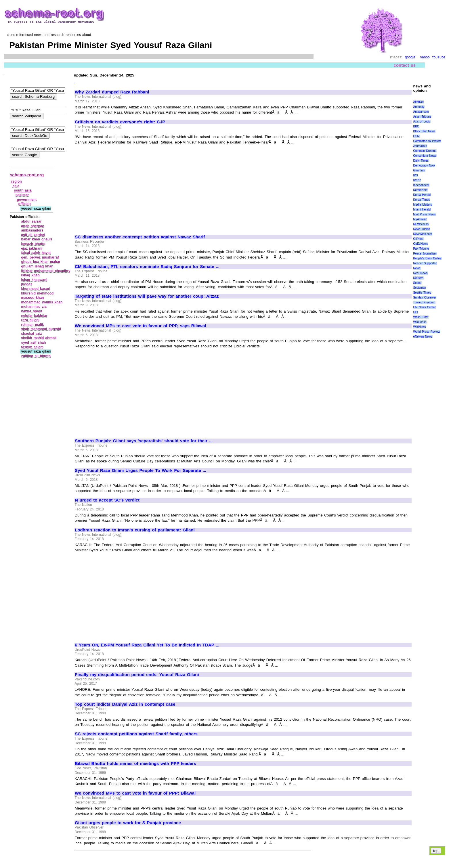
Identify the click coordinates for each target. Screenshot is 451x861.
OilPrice (418, 238)
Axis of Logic (422, 121)
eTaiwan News (422, 336)
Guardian (419, 170)
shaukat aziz (31, 334)
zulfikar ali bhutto (36, 356)
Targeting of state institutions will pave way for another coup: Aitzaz (147, 296)
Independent (421, 185)
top (436, 851)
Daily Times (421, 160)
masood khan (32, 298)
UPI (415, 312)
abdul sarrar (31, 221)
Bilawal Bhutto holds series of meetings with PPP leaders (135, 763)
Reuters (418, 278)
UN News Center (424, 307)
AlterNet (418, 102)
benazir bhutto (33, 244)
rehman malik (32, 325)
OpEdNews (420, 243)
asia (16, 186)
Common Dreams (424, 150)
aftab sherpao (32, 226)
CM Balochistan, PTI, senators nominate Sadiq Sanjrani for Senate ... (147, 266)
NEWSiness (421, 224)
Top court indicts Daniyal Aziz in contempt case (125, 704)
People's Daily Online (427, 258)
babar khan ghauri (36, 239)
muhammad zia (33, 307)
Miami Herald (422, 209)
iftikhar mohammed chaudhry (45, 271)
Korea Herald (422, 194)
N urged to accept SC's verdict (107, 500)
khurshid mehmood (37, 293)
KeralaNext (420, 190)
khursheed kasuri (35, 289)
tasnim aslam (32, 347)
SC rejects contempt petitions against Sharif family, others (136, 734)
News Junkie (421, 229)
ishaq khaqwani (34, 280)
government (27, 200)
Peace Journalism (425, 253)
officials (24, 204)
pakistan (23, 195)
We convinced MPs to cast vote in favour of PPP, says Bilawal (140, 326)
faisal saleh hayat (36, 253)
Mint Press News (424, 214)
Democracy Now (424, 165)
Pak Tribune (421, 248)
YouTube (438, 57)
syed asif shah (33, 342)
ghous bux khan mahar (40, 262)
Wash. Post (420, 317)
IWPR (417, 180)
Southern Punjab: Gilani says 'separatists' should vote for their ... (144, 441)
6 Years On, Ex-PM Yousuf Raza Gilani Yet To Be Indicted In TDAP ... (147, 645)
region (16, 181)
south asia (23, 190)
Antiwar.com (421, 111)
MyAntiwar (420, 219)
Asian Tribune (422, 116)
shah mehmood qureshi (41, 329)
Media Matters (422, 204)
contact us (405, 65)
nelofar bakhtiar (34, 316)
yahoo (425, 57)
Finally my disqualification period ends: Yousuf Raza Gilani (137, 674)
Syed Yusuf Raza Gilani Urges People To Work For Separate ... (140, 470)
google (410, 57)
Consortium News (425, 155)
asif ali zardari (33, 235)
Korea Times (421, 199)
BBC (416, 126)
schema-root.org (27, 174)
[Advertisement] (123, 187)
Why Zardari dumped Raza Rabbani (112, 92)
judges (26, 284)
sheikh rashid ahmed (38, 338)
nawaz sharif (31, 311)
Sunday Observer (424, 297)
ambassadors (32, 230)
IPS (415, 175)
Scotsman (419, 287)
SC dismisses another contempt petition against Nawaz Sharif (140, 237)
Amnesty (419, 106)
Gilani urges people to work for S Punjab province (128, 822)
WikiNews (419, 326)
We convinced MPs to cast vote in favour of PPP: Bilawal (135, 793)
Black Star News (424, 131)
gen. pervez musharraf (40, 257)
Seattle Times (422, 292)
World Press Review (426, 331)
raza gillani (30, 320)
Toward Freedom (424, 302)
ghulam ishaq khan (37, 266)
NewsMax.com (422, 234)
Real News (420, 273)
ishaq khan (30, 275)
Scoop (417, 282)
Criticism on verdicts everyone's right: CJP (120, 122)
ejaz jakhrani (31, 248)
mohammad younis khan (41, 302)
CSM (416, 136)
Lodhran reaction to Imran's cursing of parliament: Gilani (135, 530)
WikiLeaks (420, 322)
